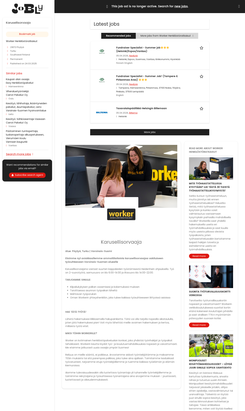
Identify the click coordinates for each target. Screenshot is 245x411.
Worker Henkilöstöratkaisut (21, 41)
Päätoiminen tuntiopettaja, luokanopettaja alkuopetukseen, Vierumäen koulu (25, 134)
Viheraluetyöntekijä (17, 91)
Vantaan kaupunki (16, 142)
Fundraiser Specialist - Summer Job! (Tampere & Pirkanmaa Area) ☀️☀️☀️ (147, 78)
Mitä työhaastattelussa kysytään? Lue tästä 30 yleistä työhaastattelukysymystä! (209, 187)
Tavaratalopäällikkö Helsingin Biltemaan (141, 108)
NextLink (133, 55)
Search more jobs (18, 154)
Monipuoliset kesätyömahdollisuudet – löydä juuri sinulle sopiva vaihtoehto (210, 364)
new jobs (181, 6)
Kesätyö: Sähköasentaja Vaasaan (25, 119)
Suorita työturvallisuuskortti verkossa (209, 293)
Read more (199, 256)
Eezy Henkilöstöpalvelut (20, 83)
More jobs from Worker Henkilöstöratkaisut (167, 35)
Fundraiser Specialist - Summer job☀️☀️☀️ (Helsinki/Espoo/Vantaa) (142, 49)
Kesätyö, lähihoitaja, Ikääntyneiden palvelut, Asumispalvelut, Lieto (26, 105)
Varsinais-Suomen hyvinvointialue (26, 110)
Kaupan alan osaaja (17, 79)
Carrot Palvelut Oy (17, 95)
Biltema (133, 112)
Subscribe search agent (27, 175)
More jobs (150, 132)
